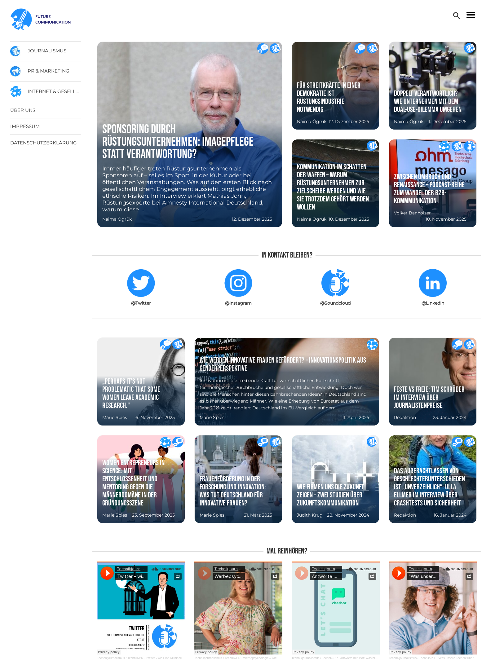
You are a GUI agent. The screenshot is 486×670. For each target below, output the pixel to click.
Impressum (25, 126)
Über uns (22, 110)
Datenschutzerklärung (43, 143)
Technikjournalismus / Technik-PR (120, 658)
